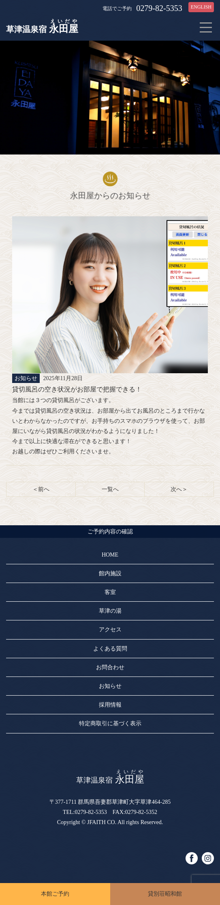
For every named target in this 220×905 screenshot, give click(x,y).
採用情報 (110, 705)
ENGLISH (201, 7)
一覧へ (110, 489)
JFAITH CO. (101, 822)
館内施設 (110, 573)
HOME (110, 555)
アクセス (110, 630)
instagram (208, 858)
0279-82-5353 (159, 8)
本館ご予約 (55, 894)
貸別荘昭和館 (165, 894)
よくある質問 (110, 649)
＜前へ (40, 489)
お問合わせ (110, 667)
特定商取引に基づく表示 (110, 723)
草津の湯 (110, 611)
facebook (192, 858)
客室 (110, 592)
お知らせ (110, 686)
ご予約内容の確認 (110, 532)
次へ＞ (179, 489)
